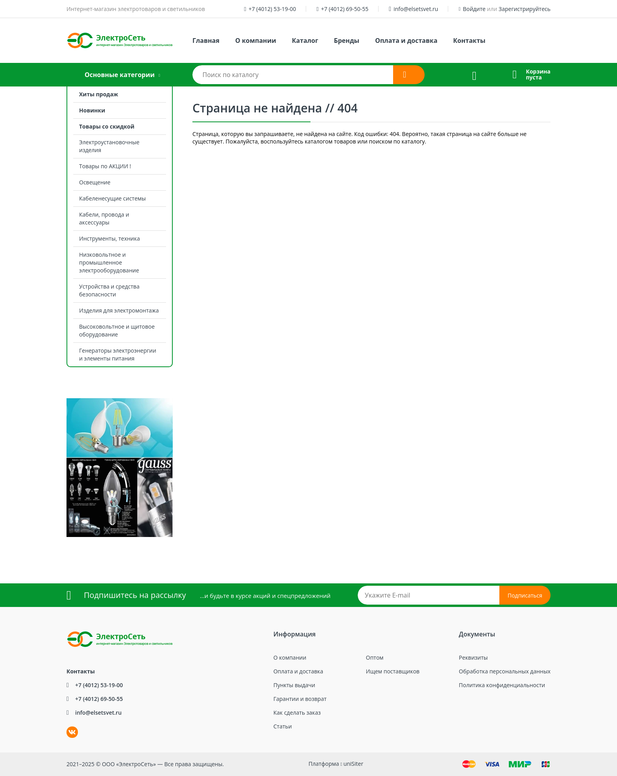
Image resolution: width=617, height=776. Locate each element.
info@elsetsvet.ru (415, 9)
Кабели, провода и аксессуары (104, 218)
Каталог (305, 40)
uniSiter (354, 763)
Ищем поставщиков (392, 671)
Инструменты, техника (109, 238)
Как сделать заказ (297, 712)
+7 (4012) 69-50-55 (345, 9)
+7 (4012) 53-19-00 (272, 9)
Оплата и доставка (406, 40)
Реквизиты (473, 657)
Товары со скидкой (107, 126)
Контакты (469, 40)
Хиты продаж (98, 94)
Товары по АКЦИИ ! (105, 166)
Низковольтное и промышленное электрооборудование (109, 262)
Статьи (282, 726)
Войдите (474, 9)
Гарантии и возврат (300, 698)
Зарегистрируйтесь (524, 9)
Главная (206, 40)
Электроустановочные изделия (109, 146)
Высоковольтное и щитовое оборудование (117, 330)
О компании (255, 40)
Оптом (375, 657)
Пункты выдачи (294, 685)
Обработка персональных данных (504, 671)
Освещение (95, 182)
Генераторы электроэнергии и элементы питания (117, 354)
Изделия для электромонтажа (119, 310)
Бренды (347, 40)
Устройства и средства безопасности (109, 290)
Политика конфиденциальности (502, 685)
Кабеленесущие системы (112, 198)
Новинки (92, 110)
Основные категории (120, 74)
